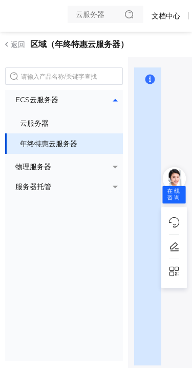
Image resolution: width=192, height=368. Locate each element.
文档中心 (166, 15)
